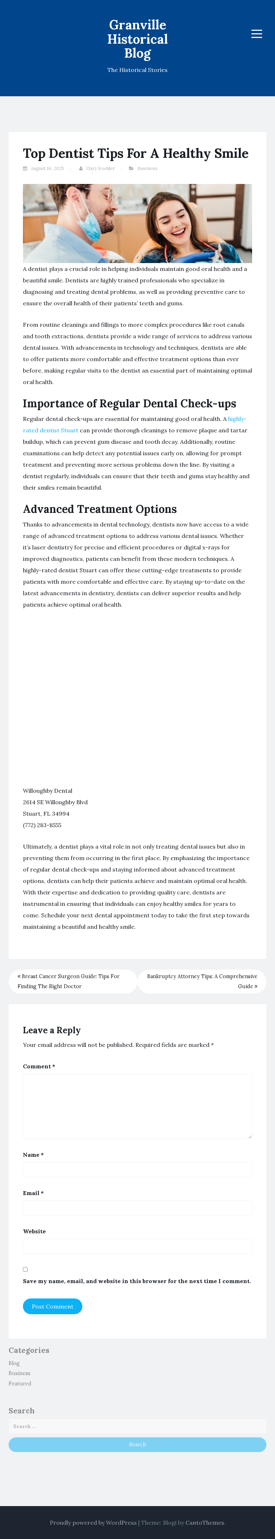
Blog (14, 1363)
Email (33, 1192)
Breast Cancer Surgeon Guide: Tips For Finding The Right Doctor (69, 981)
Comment (39, 1066)
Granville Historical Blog (137, 38)
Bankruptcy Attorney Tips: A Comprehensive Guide (202, 981)
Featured (20, 1383)
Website (34, 1231)
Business (148, 168)
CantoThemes (204, 1522)
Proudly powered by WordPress (93, 1522)
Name (33, 1154)
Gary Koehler (100, 168)
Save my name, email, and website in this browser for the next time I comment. (137, 1281)
